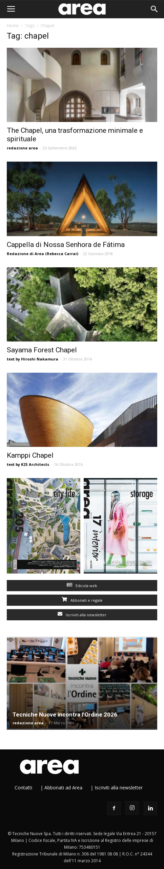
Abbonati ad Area (63, 787)
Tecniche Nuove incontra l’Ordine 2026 (65, 714)
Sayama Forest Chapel (42, 350)
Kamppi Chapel (30, 455)
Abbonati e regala (82, 600)
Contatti (23, 787)
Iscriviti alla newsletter (82, 614)
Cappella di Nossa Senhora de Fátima (66, 245)
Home (13, 25)
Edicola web (82, 585)
